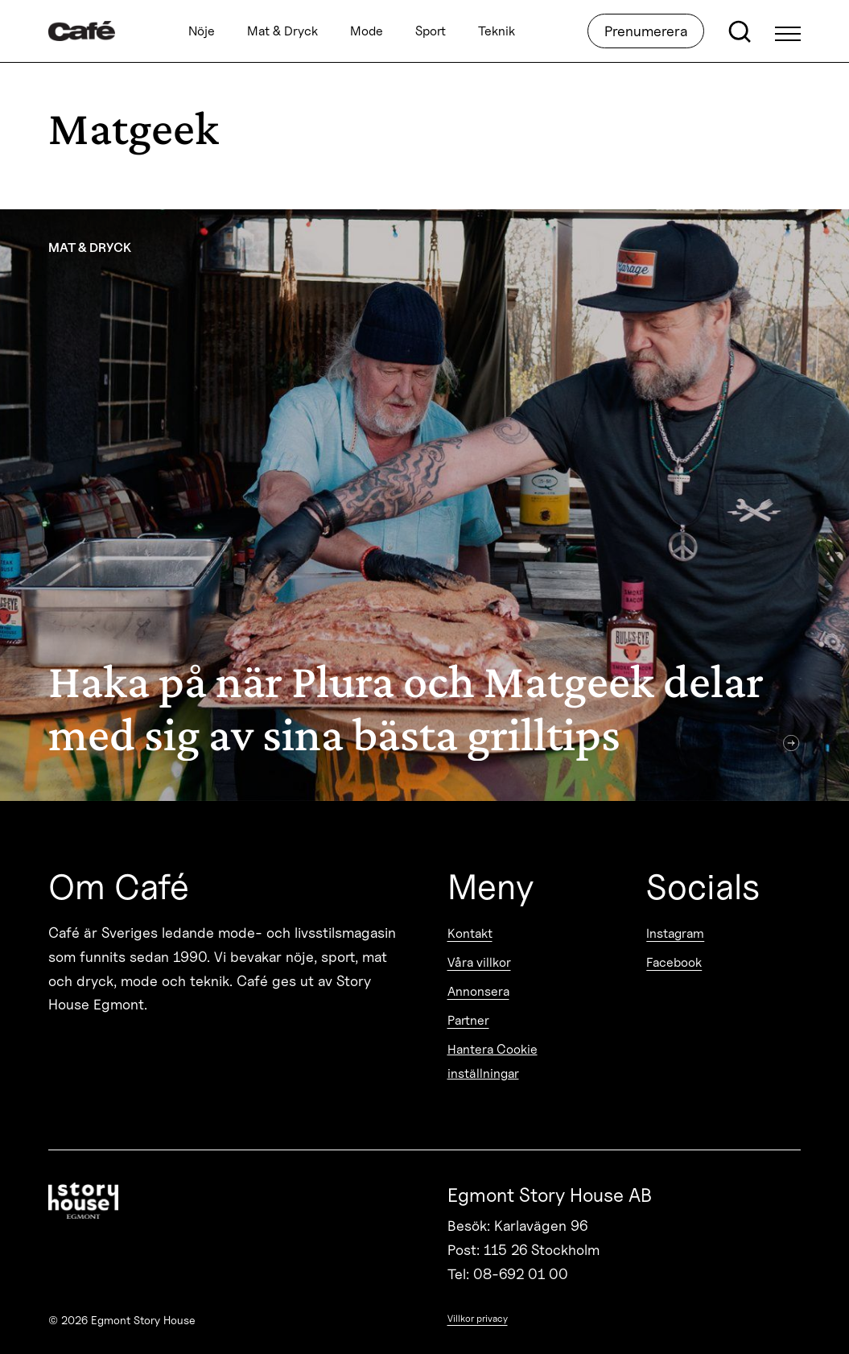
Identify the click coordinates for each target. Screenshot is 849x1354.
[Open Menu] (788, 31)
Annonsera (478, 991)
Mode (366, 31)
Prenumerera (645, 31)
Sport (430, 31)
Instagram (675, 933)
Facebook (674, 962)
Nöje (201, 31)
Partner (468, 1020)
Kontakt (470, 933)
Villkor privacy (477, 1318)
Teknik (496, 31)
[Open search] (739, 31)
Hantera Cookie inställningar (492, 1061)
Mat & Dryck (282, 31)
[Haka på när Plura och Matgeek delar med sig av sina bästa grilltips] (424, 505)
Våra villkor (479, 962)
